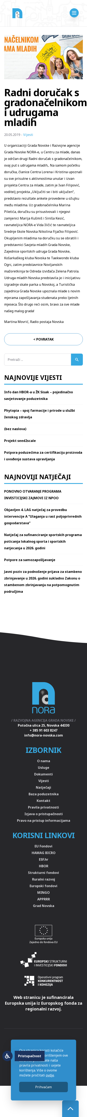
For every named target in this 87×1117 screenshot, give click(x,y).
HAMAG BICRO (44, 853)
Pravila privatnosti (43, 807)
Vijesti (28, 134)
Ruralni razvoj (43, 879)
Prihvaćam (43, 1087)
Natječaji (43, 787)
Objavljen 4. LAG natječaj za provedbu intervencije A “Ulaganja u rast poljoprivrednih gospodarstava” (43, 516)
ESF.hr (43, 859)
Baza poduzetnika (44, 794)
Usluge (43, 767)
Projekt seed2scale (20, 440)
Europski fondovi (43, 886)
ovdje (50, 1075)
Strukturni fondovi (43, 872)
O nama (43, 761)
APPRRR (43, 899)
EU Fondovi (43, 846)
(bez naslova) (15, 429)
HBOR (43, 866)
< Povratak (43, 339)
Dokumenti (43, 774)
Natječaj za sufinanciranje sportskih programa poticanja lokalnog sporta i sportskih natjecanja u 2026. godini (43, 541)
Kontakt (43, 800)
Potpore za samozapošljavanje (29, 560)
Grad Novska (43, 905)
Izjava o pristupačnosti (43, 814)
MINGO (43, 892)
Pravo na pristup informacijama (43, 820)
